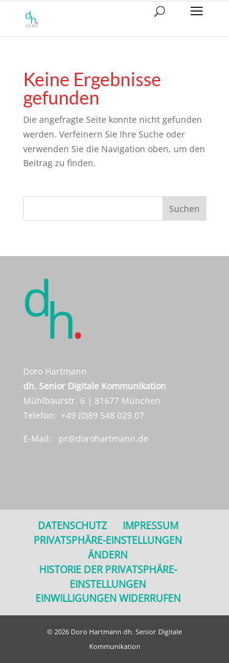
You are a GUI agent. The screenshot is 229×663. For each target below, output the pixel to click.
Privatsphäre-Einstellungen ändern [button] (108, 547)
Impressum (150, 525)
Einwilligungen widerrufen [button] (108, 598)
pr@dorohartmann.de (103, 438)
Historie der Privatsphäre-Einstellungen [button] (108, 577)
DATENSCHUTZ (72, 525)
